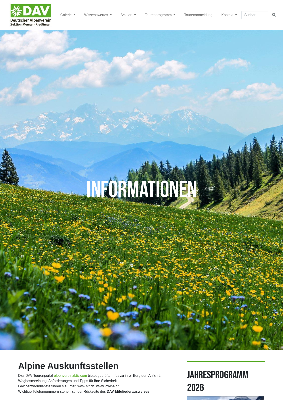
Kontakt (227, 15)
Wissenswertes (96, 15)
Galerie (66, 15)
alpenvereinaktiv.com (70, 375)
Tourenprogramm (159, 15)
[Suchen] (254, 15)
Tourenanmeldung (198, 15)
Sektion (126, 15)
